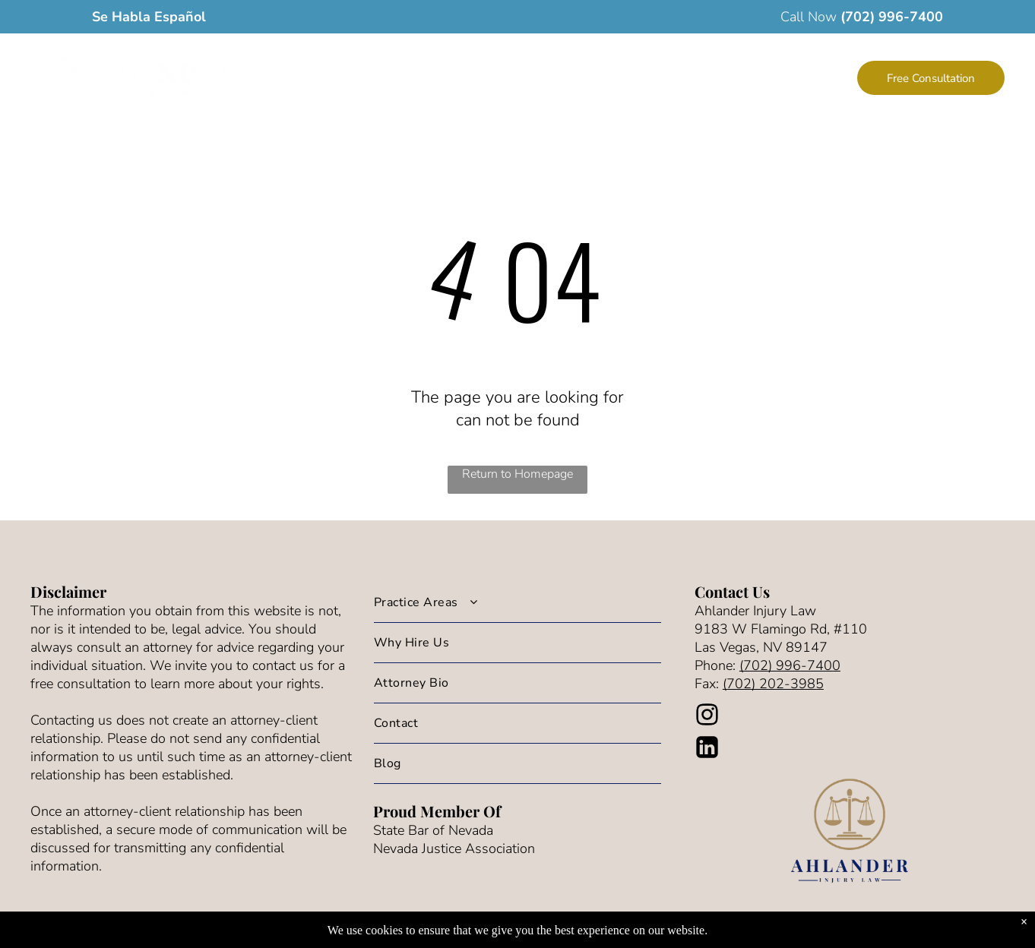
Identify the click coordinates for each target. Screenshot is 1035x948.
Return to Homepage (517, 474)
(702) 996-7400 (891, 17)
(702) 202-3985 (773, 684)
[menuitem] (401, 79)
